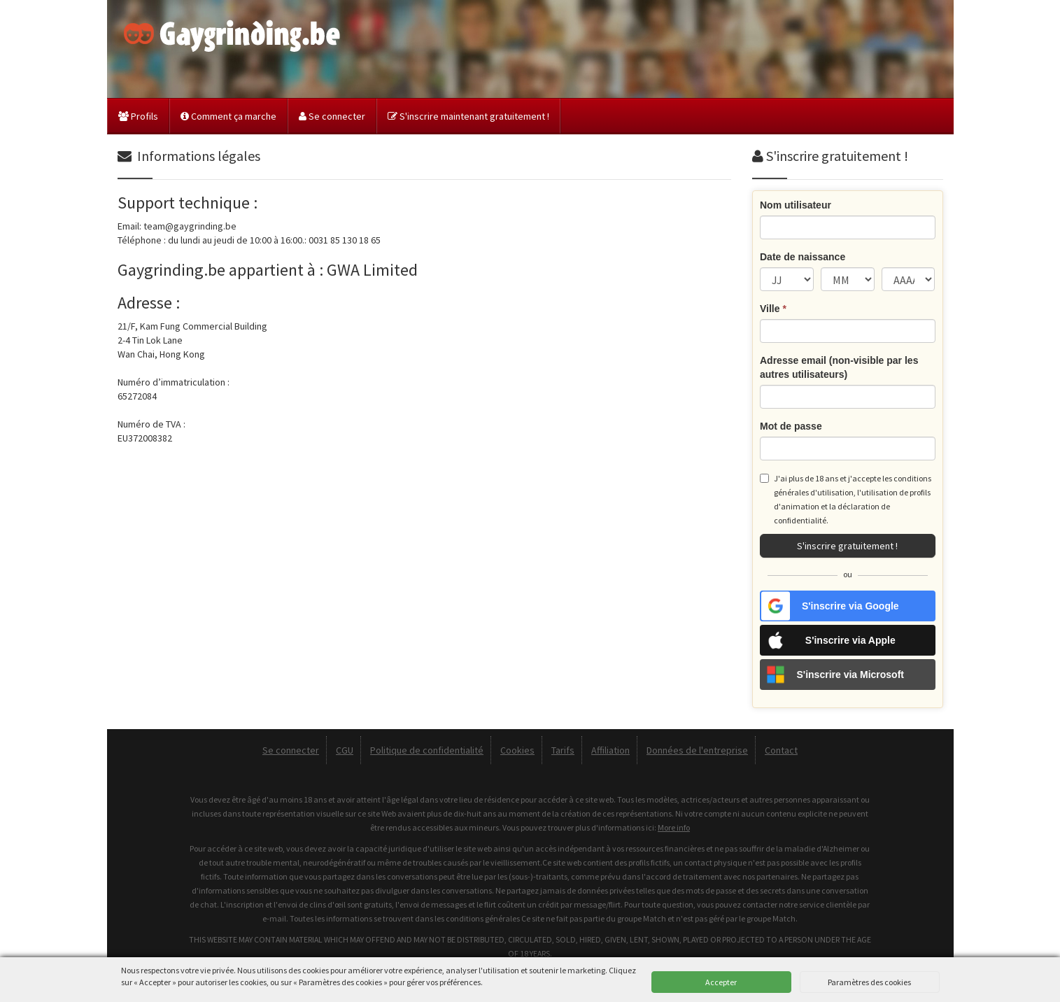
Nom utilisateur (795, 205)
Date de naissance (802, 256)
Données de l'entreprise (697, 750)
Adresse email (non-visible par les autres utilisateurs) (839, 367)
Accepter (721, 982)
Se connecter (332, 116)
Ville (773, 308)
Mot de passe (791, 426)
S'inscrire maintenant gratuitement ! (468, 116)
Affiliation (610, 750)
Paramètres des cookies (869, 982)
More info (674, 827)
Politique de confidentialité (426, 750)
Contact (781, 750)
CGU (344, 750)
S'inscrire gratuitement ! (847, 545)
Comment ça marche (228, 116)
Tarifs (562, 750)
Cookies (517, 750)
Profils (138, 116)
